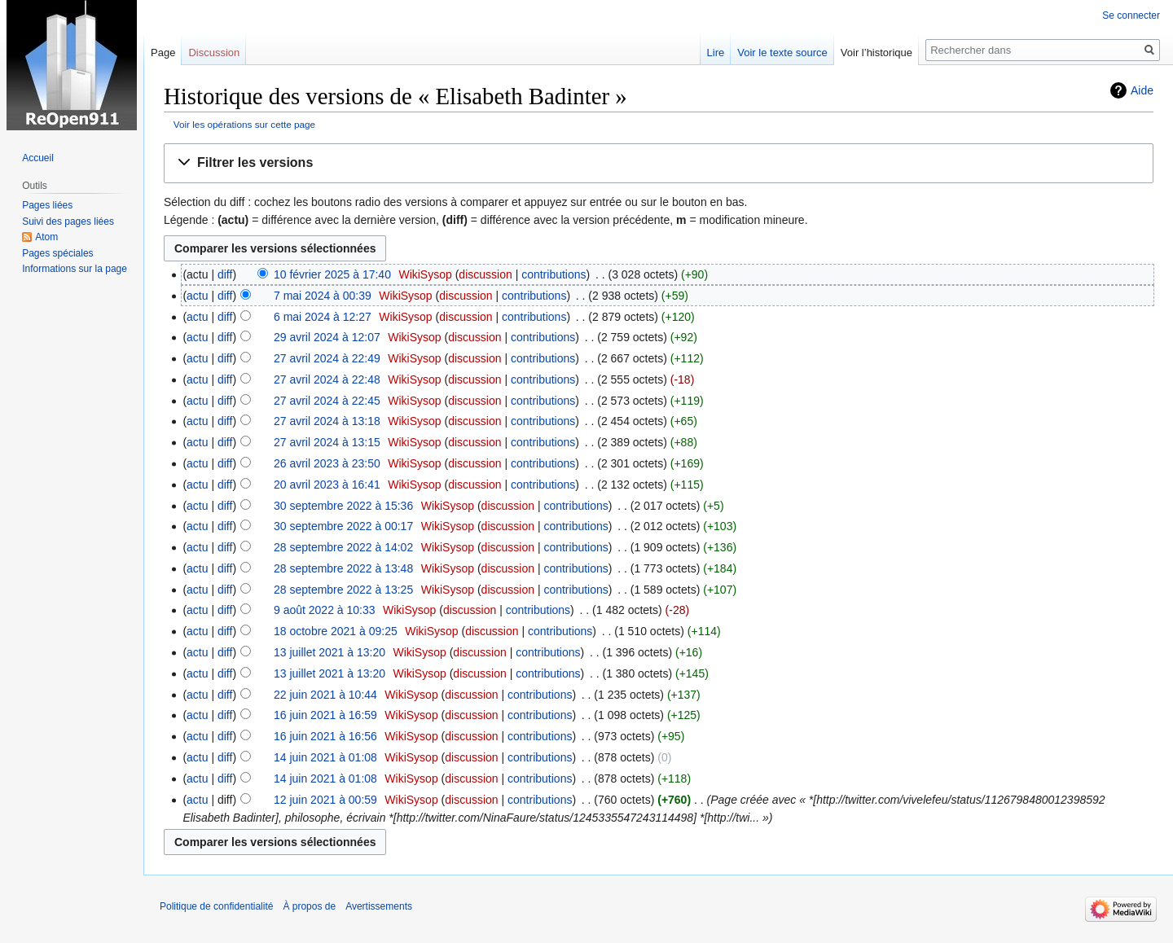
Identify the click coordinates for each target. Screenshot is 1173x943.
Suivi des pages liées (68, 221)
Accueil (38, 158)
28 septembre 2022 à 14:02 (343, 547)
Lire (716, 52)
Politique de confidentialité (216, 906)
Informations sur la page (74, 268)
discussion (485, 274)
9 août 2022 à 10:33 (325, 609)
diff (224, 274)
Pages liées (47, 205)
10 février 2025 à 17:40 (332, 274)
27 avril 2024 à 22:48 (327, 379)
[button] (659, 163)
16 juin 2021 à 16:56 (325, 736)
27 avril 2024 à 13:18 (327, 421)
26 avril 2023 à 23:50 (327, 463)
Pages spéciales (57, 253)
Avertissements (378, 906)
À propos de (309, 906)
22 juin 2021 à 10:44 (325, 694)
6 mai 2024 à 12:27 (322, 316)
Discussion (213, 52)
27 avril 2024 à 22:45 (327, 400)
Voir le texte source (782, 52)
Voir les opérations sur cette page (244, 124)
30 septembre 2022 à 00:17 (343, 526)
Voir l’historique (876, 52)
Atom (46, 237)
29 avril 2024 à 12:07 (327, 337)
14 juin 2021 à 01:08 (325, 757)
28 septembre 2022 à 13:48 (343, 568)
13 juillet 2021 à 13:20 (329, 652)
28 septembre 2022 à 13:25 (343, 589)
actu (197, 295)
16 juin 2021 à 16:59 (325, 715)
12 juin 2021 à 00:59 (325, 799)
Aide (1142, 90)
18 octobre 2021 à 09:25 (336, 631)
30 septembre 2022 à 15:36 (343, 505)
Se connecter (1131, 15)
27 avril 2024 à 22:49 (327, 358)
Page (163, 52)
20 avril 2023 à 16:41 (327, 484)
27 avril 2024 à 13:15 (327, 442)
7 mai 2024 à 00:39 (322, 295)
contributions (553, 274)
